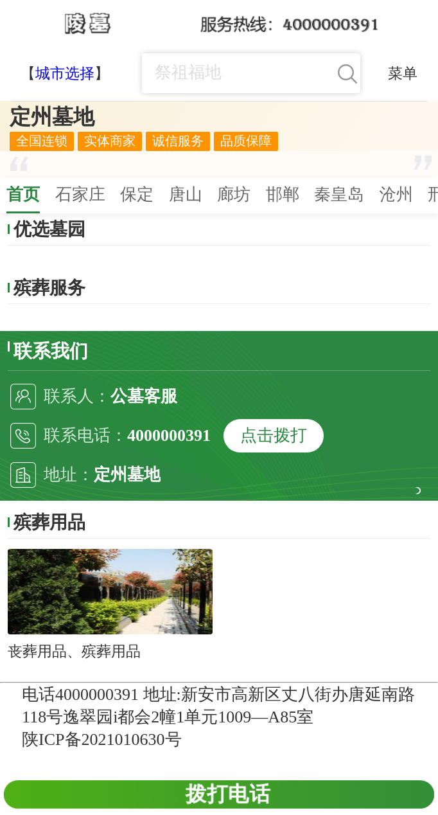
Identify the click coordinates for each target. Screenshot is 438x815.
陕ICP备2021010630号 (101, 739)
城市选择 (64, 73)
